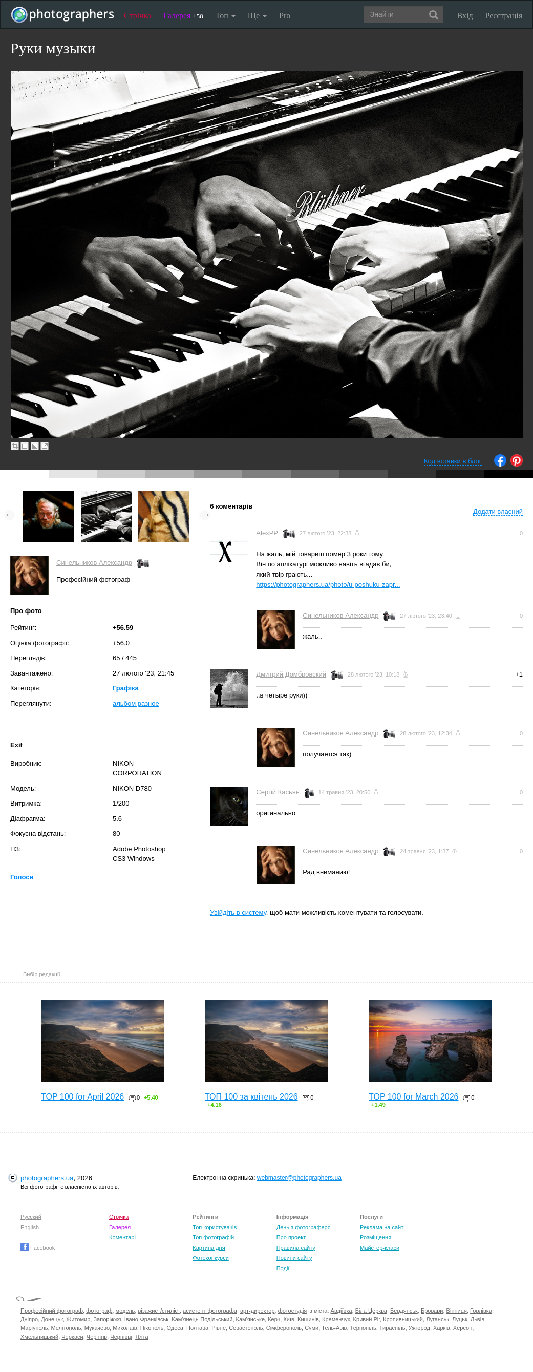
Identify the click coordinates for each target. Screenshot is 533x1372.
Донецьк (52, 1319)
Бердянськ (404, 1310)
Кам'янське (250, 1319)
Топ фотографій (213, 1237)
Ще (257, 15)
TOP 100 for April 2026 (82, 1096)
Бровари (432, 1310)
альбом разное (136, 703)
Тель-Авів (334, 1328)
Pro (284, 15)
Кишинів (308, 1319)
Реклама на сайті (382, 1227)
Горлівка (481, 1310)
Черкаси (72, 1337)
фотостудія (292, 1310)
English (29, 1227)
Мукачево (97, 1328)
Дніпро (29, 1319)
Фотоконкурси (210, 1258)
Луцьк (459, 1319)
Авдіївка (341, 1310)
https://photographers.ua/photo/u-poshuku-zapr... (328, 584)
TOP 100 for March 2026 (414, 1096)
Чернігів (97, 1337)
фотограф (99, 1310)
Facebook (37, 1247)
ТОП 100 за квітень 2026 (251, 1096)
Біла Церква (371, 1310)
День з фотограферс (303, 1227)
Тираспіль (392, 1328)
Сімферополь (284, 1328)
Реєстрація (503, 15)
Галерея (183, 15)
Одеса (174, 1328)
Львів (477, 1319)
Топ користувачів (215, 1227)
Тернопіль (363, 1328)
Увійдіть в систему (238, 912)
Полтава (197, 1328)
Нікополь (151, 1328)
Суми (311, 1328)
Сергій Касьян (278, 792)
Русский (30, 1217)
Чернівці (121, 1337)
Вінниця (456, 1310)
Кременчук (336, 1319)
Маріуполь (34, 1328)
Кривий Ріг (366, 1319)
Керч (274, 1319)
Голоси (21, 877)
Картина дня (209, 1247)
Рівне (218, 1328)
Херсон (462, 1328)
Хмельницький (39, 1337)
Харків (441, 1328)
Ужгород (419, 1328)
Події (283, 1268)
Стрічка (137, 15)
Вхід (465, 15)
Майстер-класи (379, 1247)
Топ (226, 15)
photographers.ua (46, 1178)
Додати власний (498, 511)
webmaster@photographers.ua (299, 1177)
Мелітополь (66, 1328)
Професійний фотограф (51, 1310)
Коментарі (122, 1237)
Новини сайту (294, 1258)
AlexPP (267, 533)
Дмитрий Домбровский (291, 674)
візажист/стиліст (158, 1310)
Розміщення (375, 1237)
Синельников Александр (94, 562)
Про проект (291, 1237)
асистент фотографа (210, 1310)
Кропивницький (403, 1319)
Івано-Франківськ (146, 1319)
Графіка (126, 688)
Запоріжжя (107, 1319)
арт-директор (257, 1310)
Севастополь (246, 1328)
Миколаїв (125, 1328)
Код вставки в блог (453, 461)
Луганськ (437, 1319)
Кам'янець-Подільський (202, 1319)
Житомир (78, 1319)
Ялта (141, 1337)
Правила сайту (295, 1247)
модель (125, 1310)
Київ (288, 1319)
